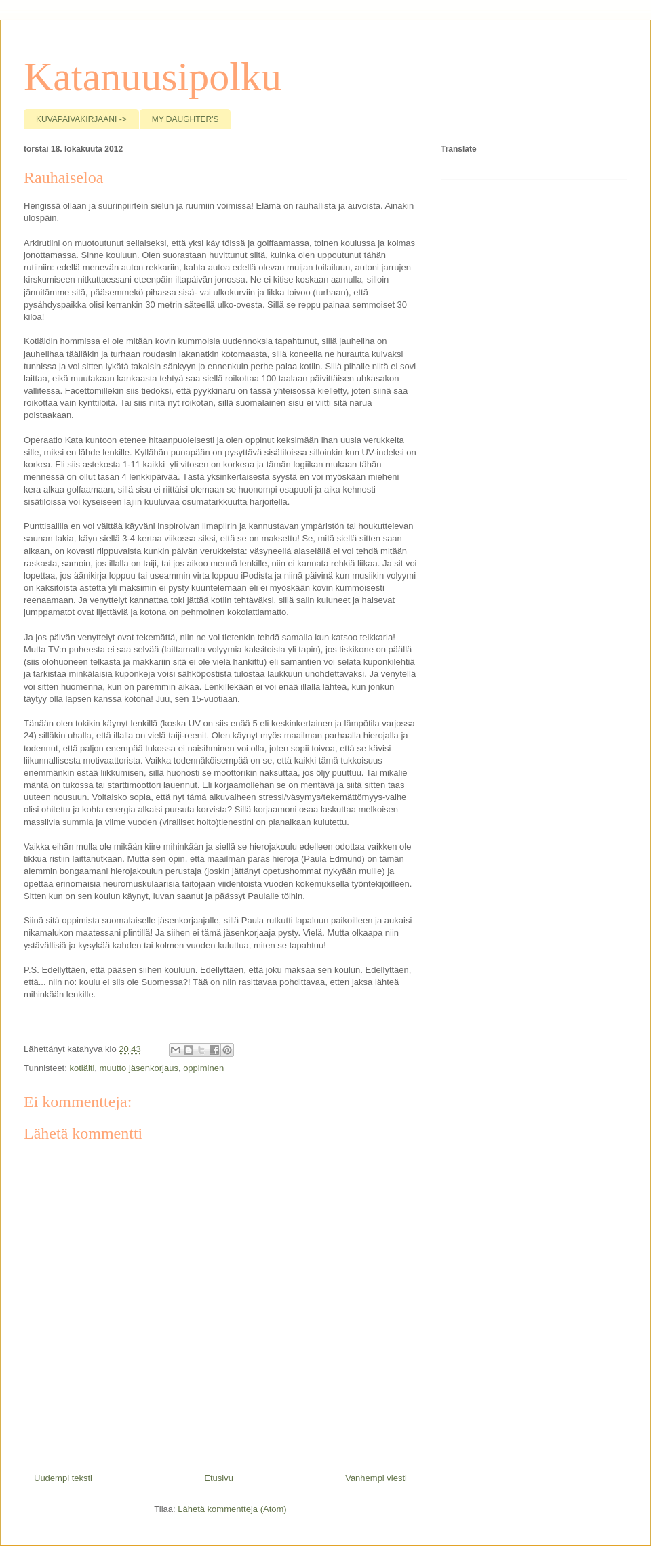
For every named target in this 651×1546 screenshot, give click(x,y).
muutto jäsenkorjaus (139, 1068)
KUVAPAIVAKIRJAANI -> (81, 119)
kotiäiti (81, 1068)
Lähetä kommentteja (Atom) (232, 1509)
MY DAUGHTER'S (185, 119)
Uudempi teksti (63, 1478)
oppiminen (203, 1068)
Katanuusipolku (152, 76)
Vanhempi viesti (376, 1478)
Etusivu (218, 1478)
